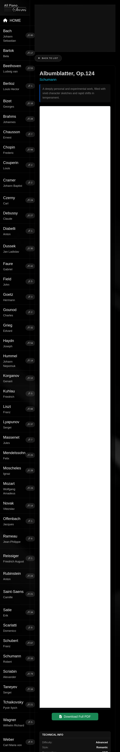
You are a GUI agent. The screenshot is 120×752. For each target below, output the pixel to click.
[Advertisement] (75, 28)
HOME (12, 20)
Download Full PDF (75, 716)
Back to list (48, 58)
